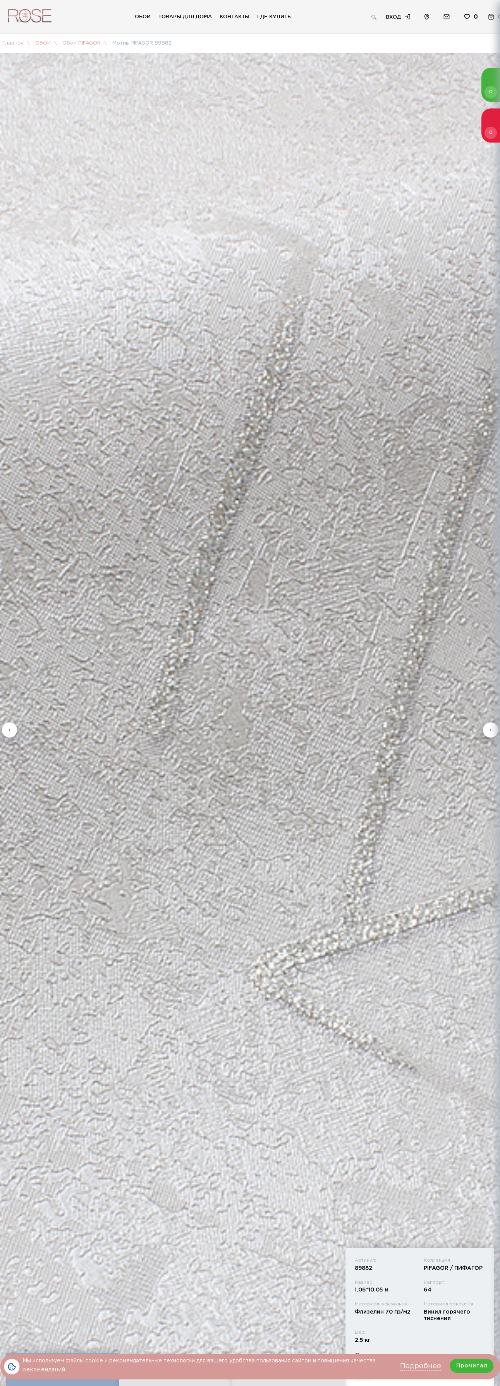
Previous (9, 729)
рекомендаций (43, 1369)
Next (490, 729)
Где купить (274, 16)
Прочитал (472, 1366)
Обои (143, 16)
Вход (393, 16)
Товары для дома (185, 16)
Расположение (426, 17)
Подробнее (420, 1366)
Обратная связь (446, 16)
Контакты (234, 16)
